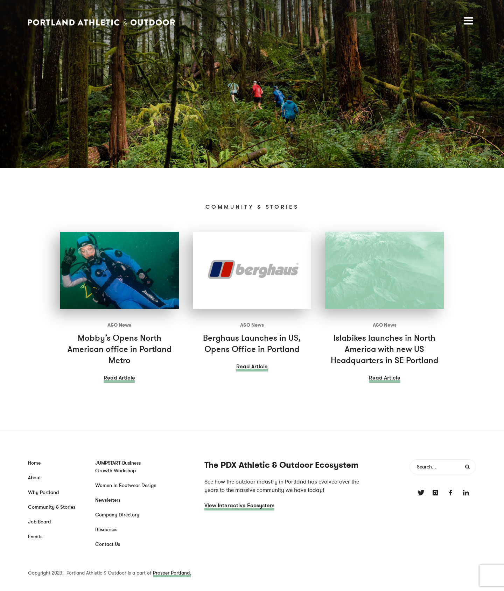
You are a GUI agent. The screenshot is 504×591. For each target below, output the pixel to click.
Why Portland (43, 492)
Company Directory (117, 515)
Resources (106, 529)
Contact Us (107, 544)
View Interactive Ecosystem (239, 505)
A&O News (119, 325)
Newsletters (107, 500)
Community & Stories (51, 507)
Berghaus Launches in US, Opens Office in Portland (252, 344)
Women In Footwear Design (125, 485)
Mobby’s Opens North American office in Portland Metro (120, 349)
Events (35, 536)
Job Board (39, 522)
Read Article (119, 378)
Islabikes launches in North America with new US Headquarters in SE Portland (384, 349)
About (34, 477)
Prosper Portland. (172, 573)
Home (34, 463)
